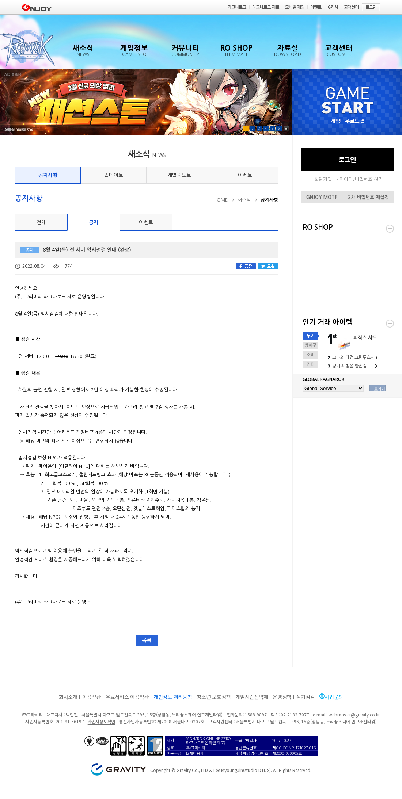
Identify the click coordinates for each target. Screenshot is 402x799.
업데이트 (113, 175)
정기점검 (305, 696)
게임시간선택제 (251, 696)
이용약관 (91, 696)
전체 (41, 222)
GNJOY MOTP (322, 197)
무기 (311, 336)
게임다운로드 (347, 121)
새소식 (244, 200)
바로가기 (377, 389)
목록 (146, 640)
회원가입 (323, 179)
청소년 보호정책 (214, 696)
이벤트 (245, 175)
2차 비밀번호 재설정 (368, 197)
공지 (93, 222)
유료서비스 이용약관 (127, 696)
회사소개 (68, 696)
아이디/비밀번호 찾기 (361, 179)
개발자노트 (179, 175)
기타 (311, 364)
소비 (311, 355)
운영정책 (282, 696)
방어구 (310, 345)
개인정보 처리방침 (172, 696)
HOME (220, 200)
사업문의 (334, 696)
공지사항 (47, 175)
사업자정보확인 (101, 721)
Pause (286, 128)
